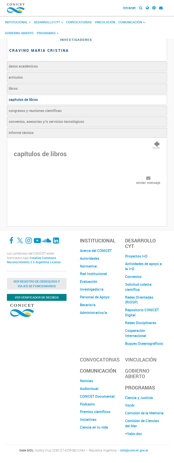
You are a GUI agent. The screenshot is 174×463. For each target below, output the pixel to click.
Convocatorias (79, 22)
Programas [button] (48, 33)
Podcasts (87, 404)
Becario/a (87, 304)
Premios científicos (95, 411)
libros (13, 88)
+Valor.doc (133, 433)
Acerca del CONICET (96, 250)
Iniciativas (88, 419)
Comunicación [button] (131, 22)
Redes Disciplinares (140, 322)
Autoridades (89, 258)
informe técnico (21, 132)
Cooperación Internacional (135, 333)
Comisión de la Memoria (144, 413)
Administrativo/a (93, 312)
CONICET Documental (97, 396)
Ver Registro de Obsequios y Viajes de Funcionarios (36, 283)
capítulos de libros (23, 99)
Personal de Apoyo (94, 297)
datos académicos (23, 66)
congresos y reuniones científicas (35, 110)
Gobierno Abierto (19, 33)
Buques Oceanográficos (144, 343)
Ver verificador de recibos (37, 297)
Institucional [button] (18, 22)
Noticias (86, 380)
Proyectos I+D (136, 256)
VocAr (130, 405)
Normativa (88, 266)
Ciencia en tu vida (94, 427)
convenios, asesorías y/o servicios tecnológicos (46, 121)
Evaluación (88, 281)
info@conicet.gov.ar (134, 450)
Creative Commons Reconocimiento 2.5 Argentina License (34, 260)
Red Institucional (93, 273)
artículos (16, 77)
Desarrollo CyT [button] (48, 22)
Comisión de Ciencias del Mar (142, 423)
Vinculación (105, 22)
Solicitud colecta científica (138, 287)
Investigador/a (91, 289)
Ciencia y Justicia (139, 397)
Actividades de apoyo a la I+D (143, 266)
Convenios (133, 276)
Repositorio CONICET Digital (142, 312)
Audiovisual (89, 388)
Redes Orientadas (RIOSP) (139, 300)
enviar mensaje (148, 182)
